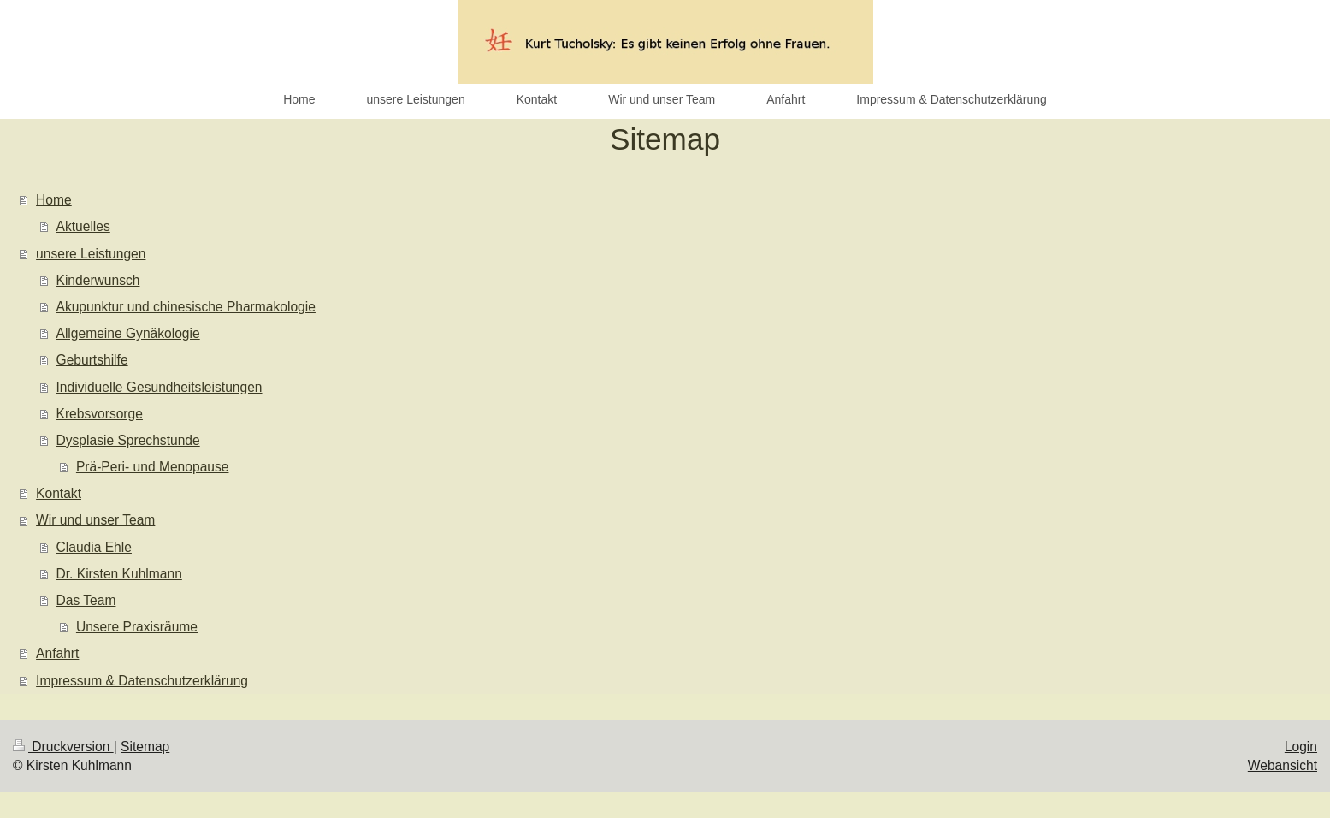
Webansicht (1282, 765)
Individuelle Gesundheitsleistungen (159, 387)
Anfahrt (57, 653)
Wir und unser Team (95, 520)
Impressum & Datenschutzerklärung (142, 680)
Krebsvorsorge (99, 413)
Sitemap (145, 746)
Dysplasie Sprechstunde (128, 440)
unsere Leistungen (90, 253)
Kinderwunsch (98, 280)
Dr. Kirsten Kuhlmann (119, 573)
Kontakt (58, 493)
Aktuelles (83, 226)
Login (1301, 746)
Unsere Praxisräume (137, 626)
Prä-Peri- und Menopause (152, 466)
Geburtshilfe (92, 360)
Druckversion (63, 746)
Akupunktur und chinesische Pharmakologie (186, 306)
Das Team (86, 600)
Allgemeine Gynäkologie (128, 333)
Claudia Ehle (94, 547)
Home (54, 200)
